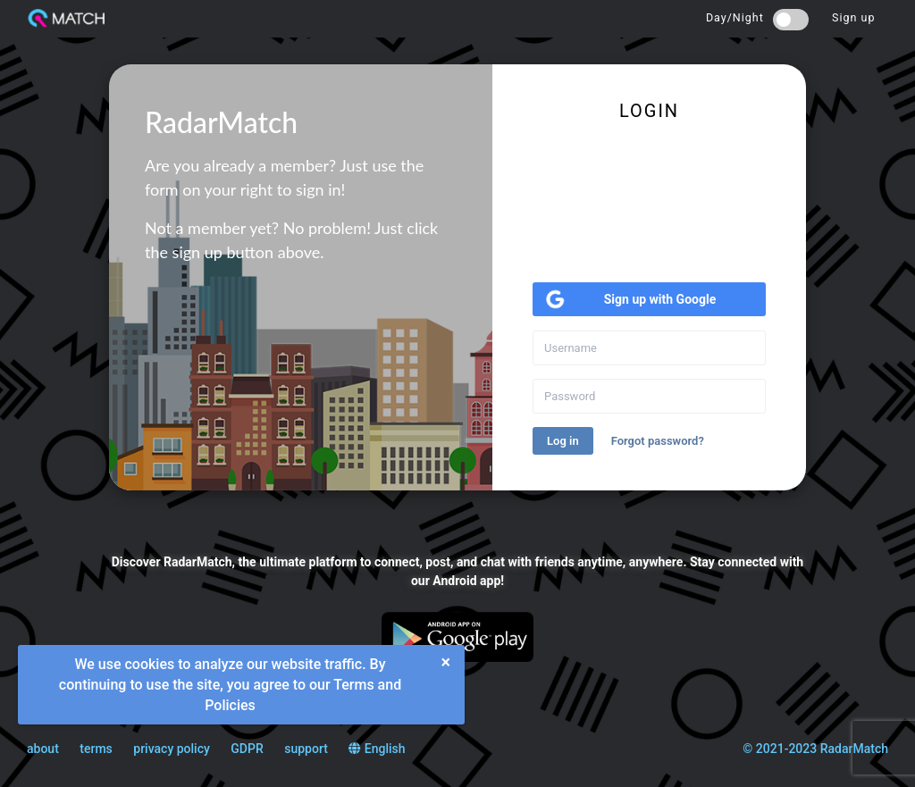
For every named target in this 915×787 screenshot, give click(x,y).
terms (96, 748)
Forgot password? (657, 441)
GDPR (247, 748)
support (306, 748)
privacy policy (171, 748)
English (376, 748)
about (43, 748)
